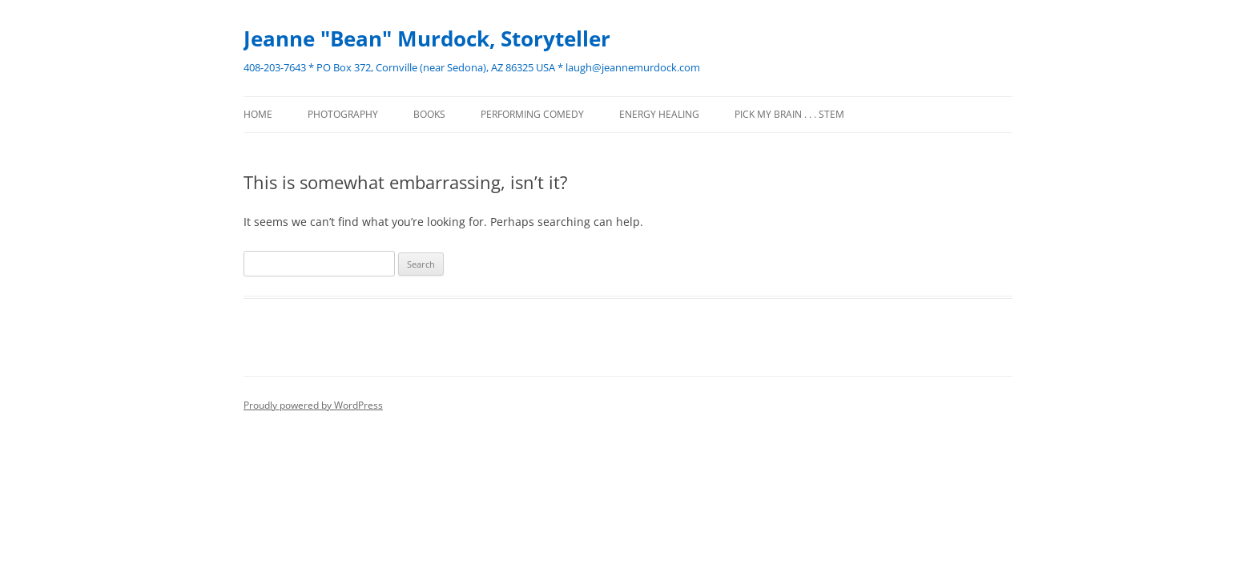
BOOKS (429, 114)
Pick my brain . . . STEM (789, 114)
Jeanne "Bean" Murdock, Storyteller (427, 38)
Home (258, 114)
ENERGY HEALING (659, 114)
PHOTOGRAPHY (343, 114)
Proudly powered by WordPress (313, 405)
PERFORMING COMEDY (532, 114)
